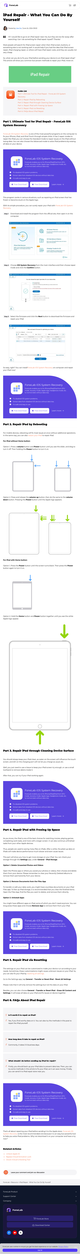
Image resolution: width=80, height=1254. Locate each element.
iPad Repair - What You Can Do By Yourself (35, 1182)
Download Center (41, 1224)
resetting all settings (35, 974)
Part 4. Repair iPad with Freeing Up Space (35, 106)
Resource (14, 1182)
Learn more (58, 184)
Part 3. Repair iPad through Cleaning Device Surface (39, 103)
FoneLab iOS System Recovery (15, 134)
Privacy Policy (63, 1247)
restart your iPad (35, 435)
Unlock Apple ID (13, 1154)
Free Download (19, 184)
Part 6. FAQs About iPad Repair (31, 111)
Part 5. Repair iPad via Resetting (31, 108)
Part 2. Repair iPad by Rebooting (31, 100)
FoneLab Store (41, 1218)
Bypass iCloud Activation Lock (18, 1157)
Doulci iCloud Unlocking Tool (18, 1160)
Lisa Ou (18, 28)
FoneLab (6, 1182)
